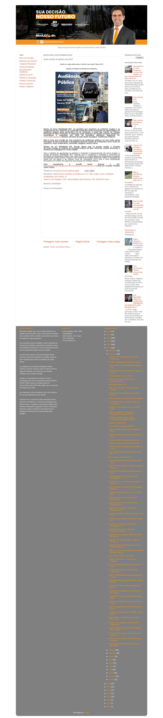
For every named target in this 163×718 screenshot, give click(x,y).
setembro (112, 653)
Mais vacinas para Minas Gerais (138, 122)
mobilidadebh (49, 177)
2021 (109, 348)
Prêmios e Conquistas (28, 78)
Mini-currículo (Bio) (27, 58)
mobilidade (109, 174)
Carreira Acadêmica (27, 67)
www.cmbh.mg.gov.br (52, 137)
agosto (111, 656)
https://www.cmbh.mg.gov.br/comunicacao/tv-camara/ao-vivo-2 (69, 166)
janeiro (111, 679)
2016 (109, 697)
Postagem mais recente (56, 241)
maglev (96, 174)
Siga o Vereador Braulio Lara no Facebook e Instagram (138, 243)
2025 (109, 335)
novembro (113, 354)
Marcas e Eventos (26, 84)
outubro (112, 650)
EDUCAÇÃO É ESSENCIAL (130, 231)
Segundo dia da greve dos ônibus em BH (123, 443)
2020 (109, 683)
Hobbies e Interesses (27, 81)
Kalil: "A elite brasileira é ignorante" (121, 556)
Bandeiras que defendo (28, 61)
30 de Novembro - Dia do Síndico (120, 376)
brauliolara (68, 174)
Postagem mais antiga (108, 241)
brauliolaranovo (79, 174)
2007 (109, 706)
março (111, 673)
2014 (109, 703)
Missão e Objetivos (27, 87)
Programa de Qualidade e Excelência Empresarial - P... (122, 509)
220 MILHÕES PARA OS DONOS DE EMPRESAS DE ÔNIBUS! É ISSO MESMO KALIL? (134, 301)
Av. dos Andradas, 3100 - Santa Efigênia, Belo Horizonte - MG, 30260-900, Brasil (78, 179)
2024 (109, 338)
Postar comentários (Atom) (60, 247)
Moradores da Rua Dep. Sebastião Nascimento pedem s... (121, 530)
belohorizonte (58, 174)
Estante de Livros (26, 75)
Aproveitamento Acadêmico (25, 71)
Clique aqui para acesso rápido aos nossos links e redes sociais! (81, 47)
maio (111, 666)
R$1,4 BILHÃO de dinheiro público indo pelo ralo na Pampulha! (133, 177)
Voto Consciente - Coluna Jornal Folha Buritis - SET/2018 (134, 271)
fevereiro (112, 676)
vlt (65, 177)
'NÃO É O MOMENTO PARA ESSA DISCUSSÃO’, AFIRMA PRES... (121, 413)
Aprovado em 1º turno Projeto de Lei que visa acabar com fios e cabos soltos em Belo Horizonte (134, 72)
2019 (109, 687)
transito (61, 177)
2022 (109, 344)
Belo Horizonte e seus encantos (120, 457)
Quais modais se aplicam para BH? (121, 426)
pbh (56, 177)
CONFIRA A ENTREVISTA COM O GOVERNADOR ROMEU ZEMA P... (122, 418)
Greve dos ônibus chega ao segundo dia (123, 440)
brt (87, 174)
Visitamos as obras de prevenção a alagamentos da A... (121, 380)
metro (102, 174)
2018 (109, 690)
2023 (109, 341)
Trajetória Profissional (28, 64)
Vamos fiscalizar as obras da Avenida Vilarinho (125, 398)
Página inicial (83, 241)
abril (110, 669)
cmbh (91, 174)
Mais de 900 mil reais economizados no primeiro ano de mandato (134, 206)
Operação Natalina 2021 (117, 384)
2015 (109, 700)
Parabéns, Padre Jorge (117, 423)
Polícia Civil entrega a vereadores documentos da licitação (138, 149)
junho (111, 663)
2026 (109, 331)
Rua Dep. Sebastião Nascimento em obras (124, 362)
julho (111, 660)
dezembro (113, 351)
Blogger (87, 713)
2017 (109, 693)
